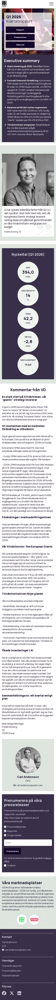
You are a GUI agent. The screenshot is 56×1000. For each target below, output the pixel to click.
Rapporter (12, 831)
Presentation (20, 37)
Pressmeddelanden (16, 826)
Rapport (20, 30)
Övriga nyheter (14, 835)
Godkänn (11, 865)
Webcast (20, 44)
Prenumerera (12, 851)
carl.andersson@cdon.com (29, 785)
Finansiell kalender (10, 975)
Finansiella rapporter (12, 965)
